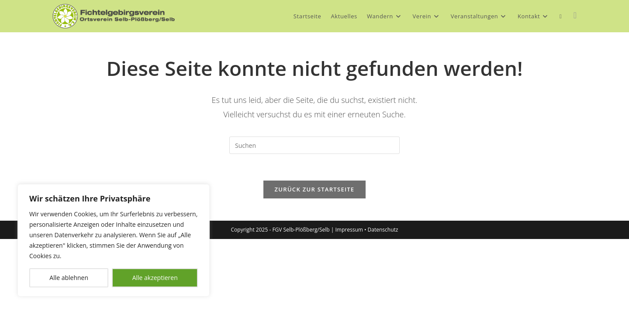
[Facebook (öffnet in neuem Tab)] (575, 15)
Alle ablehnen (68, 277)
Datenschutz (383, 229)
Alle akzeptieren (155, 277)
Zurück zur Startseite (315, 189)
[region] (113, 240)
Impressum (349, 229)
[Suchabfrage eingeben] (314, 145)
